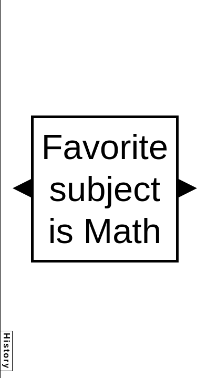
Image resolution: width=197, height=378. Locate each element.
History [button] (6, 351)
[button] (22, 188)
